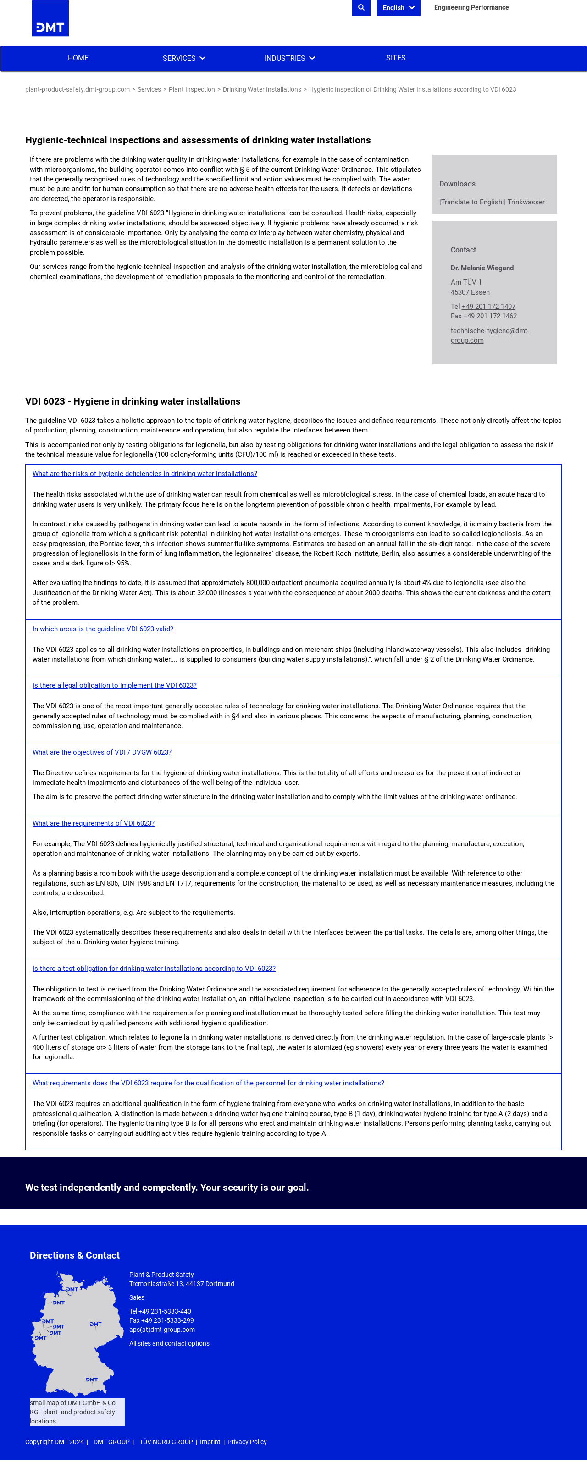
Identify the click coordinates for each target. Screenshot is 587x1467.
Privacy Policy (247, 1441)
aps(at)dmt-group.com (162, 1329)
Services (179, 58)
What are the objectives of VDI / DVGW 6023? (102, 752)
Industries (285, 58)
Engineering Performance (471, 7)
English (394, 7)
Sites (396, 58)
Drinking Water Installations (262, 89)
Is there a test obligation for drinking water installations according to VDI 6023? (154, 968)
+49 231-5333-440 (164, 1311)
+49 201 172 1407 (488, 306)
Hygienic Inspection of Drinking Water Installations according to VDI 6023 (412, 89)
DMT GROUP (112, 1441)
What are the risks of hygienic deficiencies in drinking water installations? (145, 474)
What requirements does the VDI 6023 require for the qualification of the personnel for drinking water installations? (208, 1083)
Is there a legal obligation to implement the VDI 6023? (115, 685)
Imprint (210, 1441)
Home (78, 58)
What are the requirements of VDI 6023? (94, 823)
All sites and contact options (169, 1343)
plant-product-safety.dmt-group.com (77, 89)
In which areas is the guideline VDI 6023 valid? (103, 629)
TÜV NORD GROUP (166, 1441)
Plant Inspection (192, 89)
